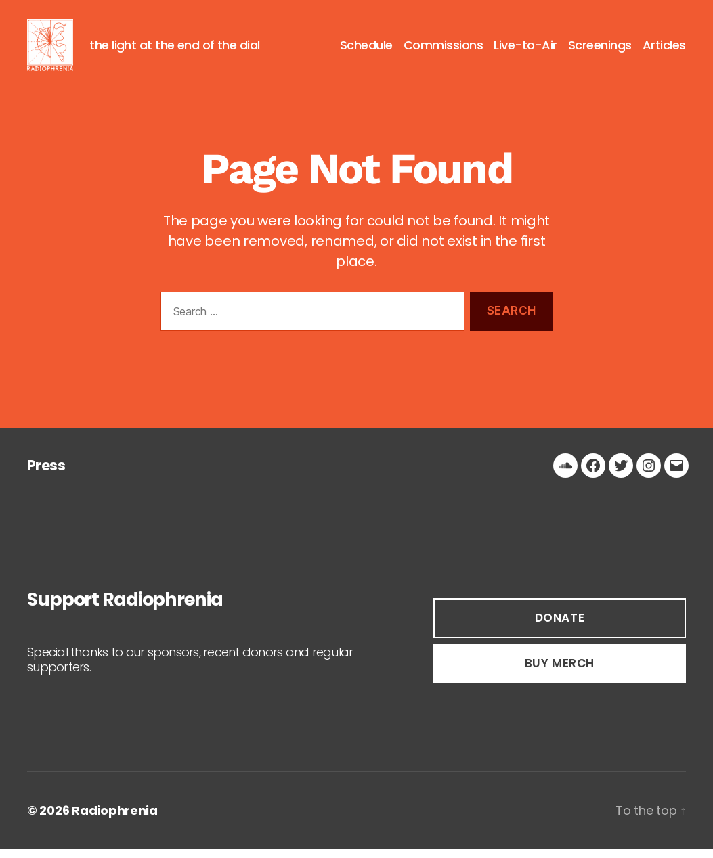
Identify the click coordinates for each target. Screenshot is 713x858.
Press (46, 474)
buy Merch (560, 672)
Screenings (600, 49)
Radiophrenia (115, 819)
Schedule (366, 49)
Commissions (443, 49)
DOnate (559, 626)
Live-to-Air (525, 49)
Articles (664, 49)
